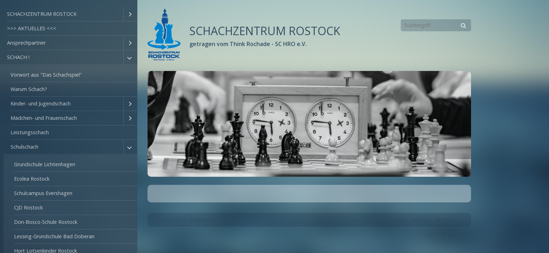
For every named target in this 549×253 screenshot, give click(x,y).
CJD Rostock (28, 207)
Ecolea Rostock (32, 178)
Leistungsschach (30, 132)
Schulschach (24, 146)
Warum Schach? (29, 89)
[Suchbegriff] (436, 25)
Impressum (449, 219)
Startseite (396, 219)
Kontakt (422, 219)
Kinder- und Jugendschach (41, 103)
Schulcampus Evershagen (43, 193)
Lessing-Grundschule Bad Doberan (54, 236)
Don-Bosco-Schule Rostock (45, 222)
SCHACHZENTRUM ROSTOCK (42, 14)
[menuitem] (68, 14)
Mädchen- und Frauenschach (44, 118)
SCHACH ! (18, 57)
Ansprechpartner (26, 42)
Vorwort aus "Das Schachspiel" (46, 74)
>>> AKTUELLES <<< (31, 28)
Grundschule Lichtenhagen (44, 164)
